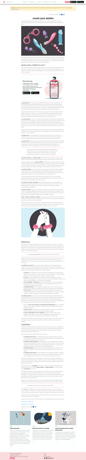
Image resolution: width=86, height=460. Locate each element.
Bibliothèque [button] (32, 1)
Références (23, 408)
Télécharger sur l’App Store (27, 401)
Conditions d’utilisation (15, 455)
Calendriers (39, 1)
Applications (25, 1)
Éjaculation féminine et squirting (41, 428)
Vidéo (45, 455)
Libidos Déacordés (14, 428)
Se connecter (53, 1)
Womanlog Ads (46, 1)
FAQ (45, 453)
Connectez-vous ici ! (15, 9)
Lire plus (34, 441)
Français (12, 458)
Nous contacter (47, 456)
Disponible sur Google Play (27, 404)
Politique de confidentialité (15, 453)
